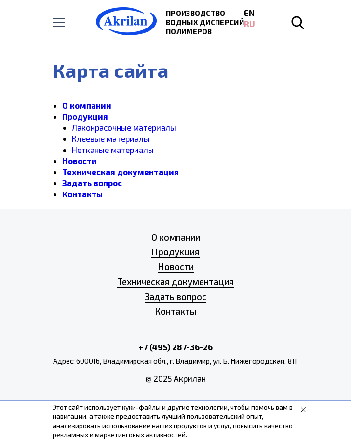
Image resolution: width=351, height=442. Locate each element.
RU (249, 23)
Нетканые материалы (113, 149)
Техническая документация (120, 172)
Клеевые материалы (110, 138)
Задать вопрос (92, 183)
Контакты (82, 194)
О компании (86, 105)
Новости (79, 161)
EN (249, 12)
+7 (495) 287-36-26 (175, 347)
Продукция (85, 116)
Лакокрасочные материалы (124, 127)
